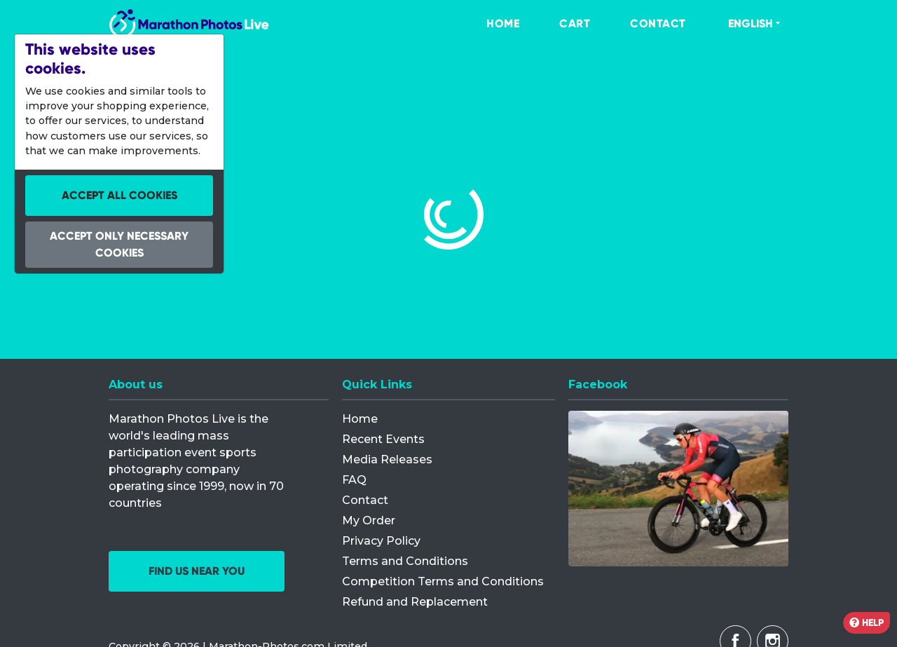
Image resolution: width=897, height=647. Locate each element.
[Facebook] (678, 488)
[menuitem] (488, 24)
